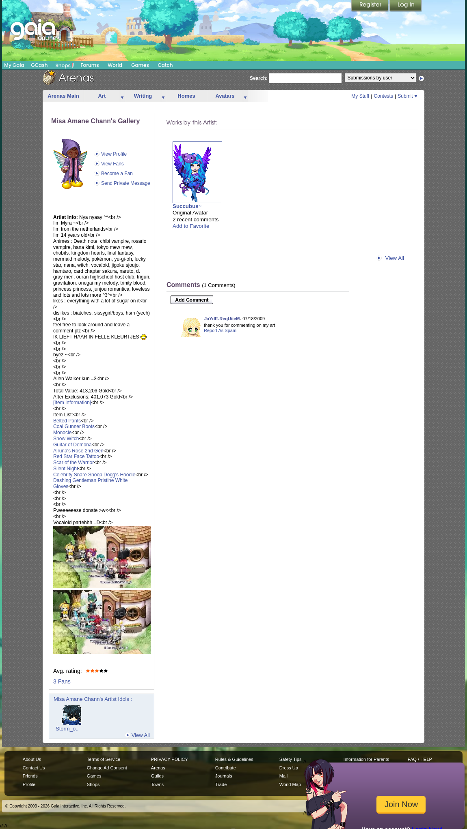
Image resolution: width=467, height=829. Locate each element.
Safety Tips (290, 759)
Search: (259, 78)
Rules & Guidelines (234, 759)
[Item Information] (72, 402)
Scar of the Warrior (73, 462)
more (122, 96)
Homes (186, 96)
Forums (89, 65)
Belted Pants (67, 421)
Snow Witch (66, 438)
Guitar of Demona (72, 445)
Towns (157, 784)
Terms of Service (103, 759)
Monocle (62, 432)
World (115, 65)
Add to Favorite (191, 226)
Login (405, 6)
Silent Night (65, 468)
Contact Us (34, 767)
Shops (65, 65)
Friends (30, 775)
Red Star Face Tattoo (76, 456)
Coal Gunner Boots (74, 426)
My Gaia (14, 65)
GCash (39, 65)
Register (370, 6)
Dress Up (288, 767)
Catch (165, 65)
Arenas (158, 767)
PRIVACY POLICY (169, 759)
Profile (29, 784)
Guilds (157, 775)
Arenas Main (63, 96)
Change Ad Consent (107, 767)
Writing (143, 96)
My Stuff (360, 96)
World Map (290, 784)
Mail (283, 775)
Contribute (225, 767)
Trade (221, 784)
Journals (223, 775)
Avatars (224, 96)
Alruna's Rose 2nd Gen (78, 451)
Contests (383, 96)
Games (140, 65)
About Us (32, 759)
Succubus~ (187, 206)
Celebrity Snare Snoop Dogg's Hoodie (94, 475)
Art (102, 96)
